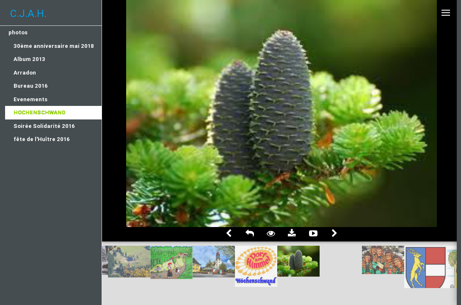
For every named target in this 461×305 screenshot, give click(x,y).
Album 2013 (29, 59)
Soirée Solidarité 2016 (44, 126)
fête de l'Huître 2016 (42, 139)
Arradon (25, 72)
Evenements (30, 99)
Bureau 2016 (31, 85)
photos (18, 32)
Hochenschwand (40, 112)
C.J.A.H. (28, 13)
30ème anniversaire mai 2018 (54, 46)
